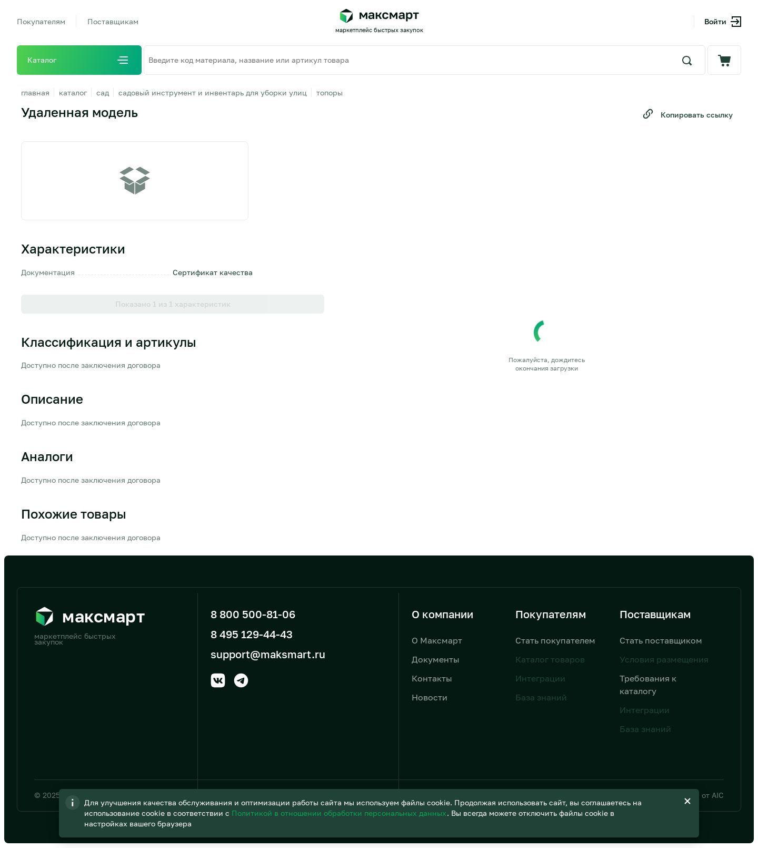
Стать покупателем (555, 640)
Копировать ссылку (687, 114)
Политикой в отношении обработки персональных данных (402, 812)
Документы (436, 659)
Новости (429, 697)
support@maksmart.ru (268, 654)
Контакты (432, 678)
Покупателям (41, 21)
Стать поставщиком (661, 640)
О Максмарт (437, 640)
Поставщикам (112, 21)
